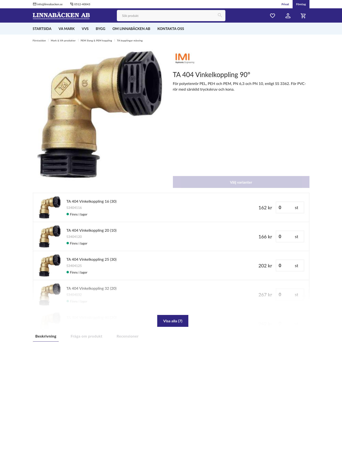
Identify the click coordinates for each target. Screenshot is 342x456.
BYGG (100, 28)
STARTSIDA (42, 28)
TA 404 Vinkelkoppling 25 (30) (91, 259)
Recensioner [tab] (128, 336)
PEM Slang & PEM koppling (96, 40)
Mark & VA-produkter (63, 40)
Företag (301, 4)
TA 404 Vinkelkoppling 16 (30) (91, 201)
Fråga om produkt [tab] (86, 336)
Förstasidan (39, 40)
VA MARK (67, 28)
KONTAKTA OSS (170, 28)
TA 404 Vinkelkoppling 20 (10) (91, 230)
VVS (85, 28)
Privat (285, 4)
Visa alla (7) (172, 321)
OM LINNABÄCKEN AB (131, 28)
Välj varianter (241, 182)
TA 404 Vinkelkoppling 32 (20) (91, 288)
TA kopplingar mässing (130, 40)
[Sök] (219, 15)
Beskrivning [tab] (46, 336)
